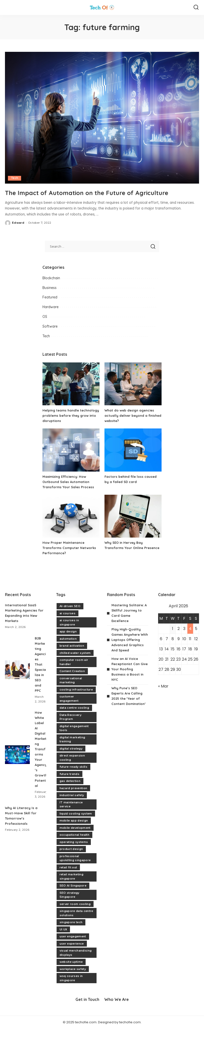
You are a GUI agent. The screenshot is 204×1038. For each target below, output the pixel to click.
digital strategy (71, 758)
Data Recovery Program (70, 726)
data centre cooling (74, 717)
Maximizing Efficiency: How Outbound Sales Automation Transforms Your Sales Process (69, 491)
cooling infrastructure (76, 699)
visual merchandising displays (76, 962)
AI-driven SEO (70, 615)
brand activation (72, 655)
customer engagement (69, 708)
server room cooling (75, 913)
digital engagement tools (74, 738)
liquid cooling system (76, 823)
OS (44, 326)
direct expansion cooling (72, 767)
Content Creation (72, 680)
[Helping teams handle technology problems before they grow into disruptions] (71, 393)
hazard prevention (73, 797)
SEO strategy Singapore (69, 904)
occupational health (75, 844)
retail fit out (68, 877)
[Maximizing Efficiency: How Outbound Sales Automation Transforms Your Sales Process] (71, 459)
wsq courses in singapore (71, 987)
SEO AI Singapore (73, 895)
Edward (18, 232)
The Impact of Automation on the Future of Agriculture (87, 197)
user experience (72, 953)
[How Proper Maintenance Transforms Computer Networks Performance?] (71, 525)
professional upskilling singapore (75, 868)
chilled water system (75, 662)
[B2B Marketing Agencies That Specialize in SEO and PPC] (17, 679)
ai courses (67, 622)
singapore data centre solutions (76, 922)
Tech (14, 178)
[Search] (196, 7)
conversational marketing (71, 690)
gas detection (70, 790)
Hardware (50, 316)
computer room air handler (74, 671)
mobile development (75, 837)
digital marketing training (72, 749)
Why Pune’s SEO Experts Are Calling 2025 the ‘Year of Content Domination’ (128, 708)
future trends (69, 783)
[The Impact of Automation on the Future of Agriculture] (102, 117)
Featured (49, 307)
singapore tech (71, 931)
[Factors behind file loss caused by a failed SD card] (133, 459)
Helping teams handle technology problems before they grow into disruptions (68, 424)
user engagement (73, 946)
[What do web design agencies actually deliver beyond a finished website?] (133, 393)
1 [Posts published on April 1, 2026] (172, 638)
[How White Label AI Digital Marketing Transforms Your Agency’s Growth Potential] (17, 766)
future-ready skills (74, 776)
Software (50, 336)
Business (49, 297)
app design (68, 641)
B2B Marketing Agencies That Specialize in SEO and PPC (40, 673)
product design (71, 858)
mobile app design (74, 830)
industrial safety (72, 804)
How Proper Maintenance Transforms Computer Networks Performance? (70, 557)
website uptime (71, 971)
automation (68, 648)
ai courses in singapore (69, 632)
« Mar (163, 695)
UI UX (63, 939)
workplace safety (73, 978)
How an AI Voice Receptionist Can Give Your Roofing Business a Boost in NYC (128, 678)
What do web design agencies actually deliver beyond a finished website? (130, 424)
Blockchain (51, 287)
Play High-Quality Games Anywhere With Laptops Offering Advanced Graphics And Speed (129, 649)
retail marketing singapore (72, 886)
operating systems (74, 851)
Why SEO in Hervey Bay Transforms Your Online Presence (125, 557)
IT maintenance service (71, 814)
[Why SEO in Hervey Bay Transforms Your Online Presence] (133, 525)
